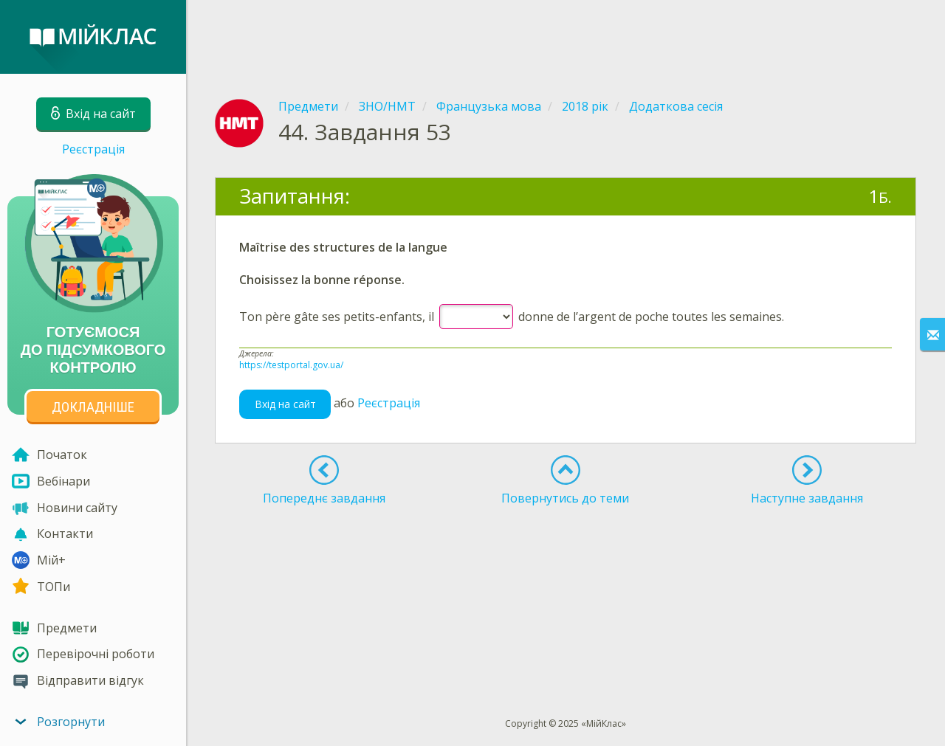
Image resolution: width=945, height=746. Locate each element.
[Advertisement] (565, 37)
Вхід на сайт (285, 404)
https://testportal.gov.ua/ (291, 365)
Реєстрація (93, 149)
